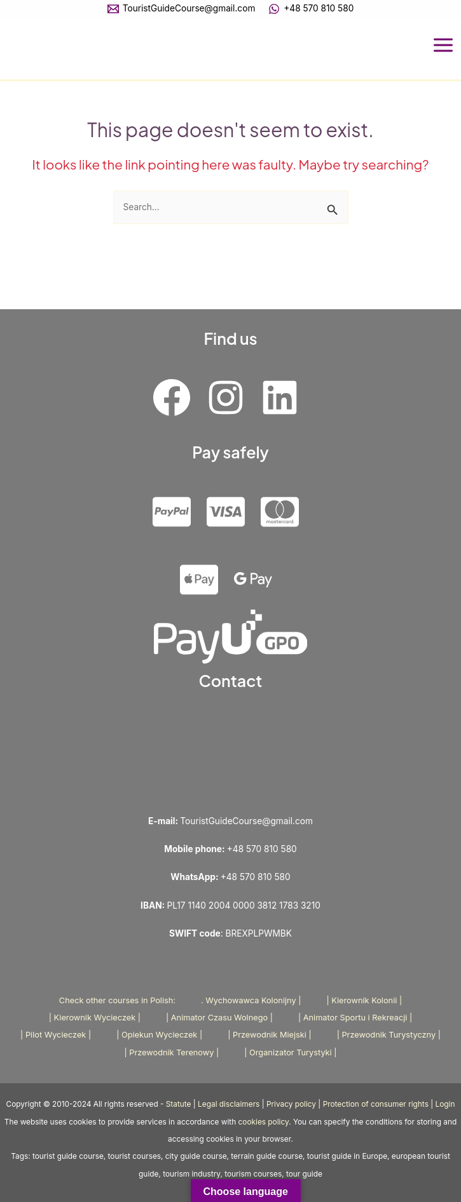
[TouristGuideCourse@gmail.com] (181, 9)
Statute (178, 1104)
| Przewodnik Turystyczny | (389, 1034)
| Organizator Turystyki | (290, 1052)
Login (445, 1104)
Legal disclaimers (228, 1104)
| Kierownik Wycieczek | (95, 1017)
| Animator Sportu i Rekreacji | (355, 1017)
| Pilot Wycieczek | (55, 1034)
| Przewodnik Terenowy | (171, 1052)
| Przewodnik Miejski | (269, 1034)
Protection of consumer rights (376, 1104)
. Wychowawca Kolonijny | (251, 1000)
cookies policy (263, 1122)
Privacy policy (291, 1104)
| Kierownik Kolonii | (364, 1000)
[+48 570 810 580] (311, 9)
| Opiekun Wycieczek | (159, 1034)
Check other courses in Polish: (117, 1000)
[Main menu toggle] (443, 45)
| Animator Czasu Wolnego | (219, 1017)
